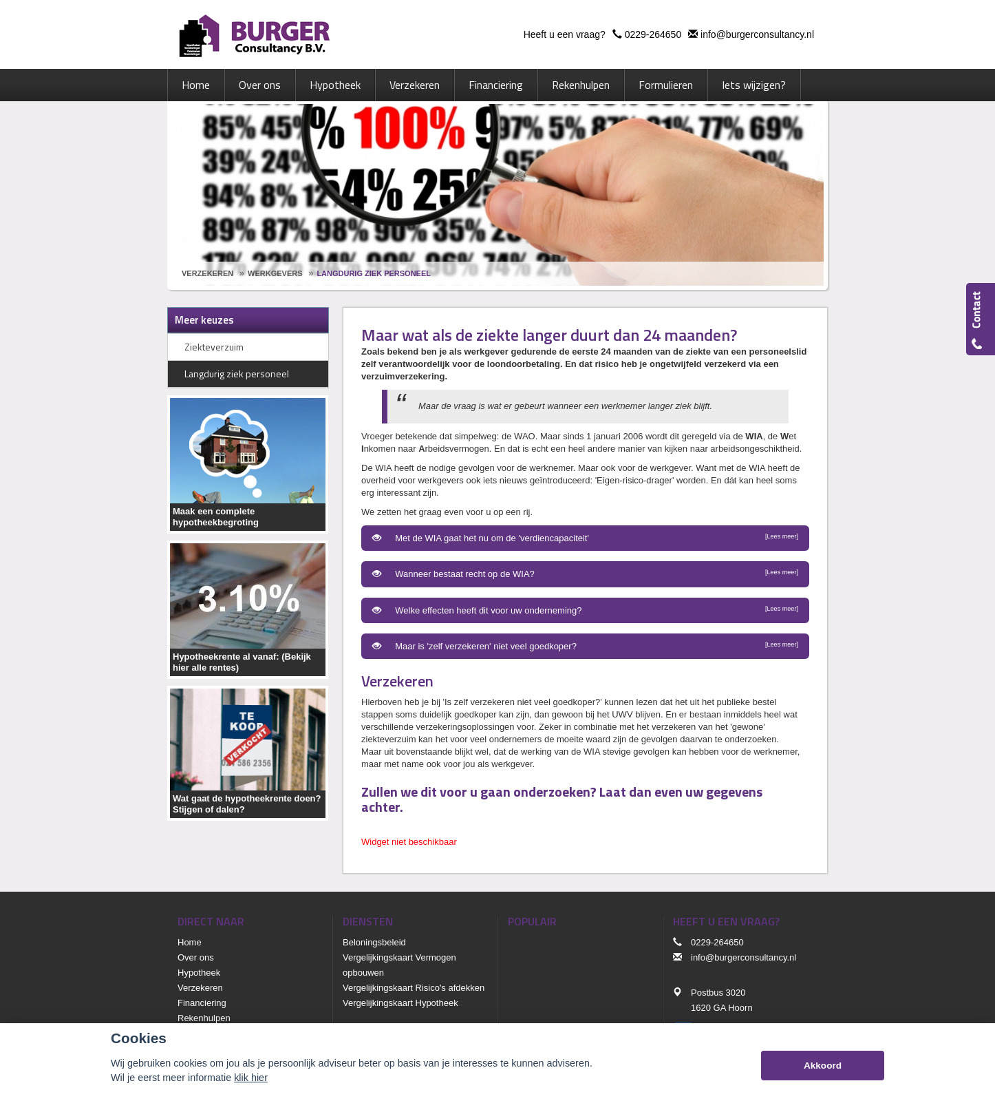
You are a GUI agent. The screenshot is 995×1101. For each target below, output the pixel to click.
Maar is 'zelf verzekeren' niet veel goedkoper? (585, 645)
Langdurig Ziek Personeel (374, 273)
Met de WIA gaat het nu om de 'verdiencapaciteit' (585, 537)
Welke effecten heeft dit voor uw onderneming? (585, 610)
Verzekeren (207, 273)
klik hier (251, 1077)
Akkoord (823, 1065)
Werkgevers (275, 273)
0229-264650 (653, 34)
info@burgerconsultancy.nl (757, 34)
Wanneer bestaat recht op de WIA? (585, 573)
